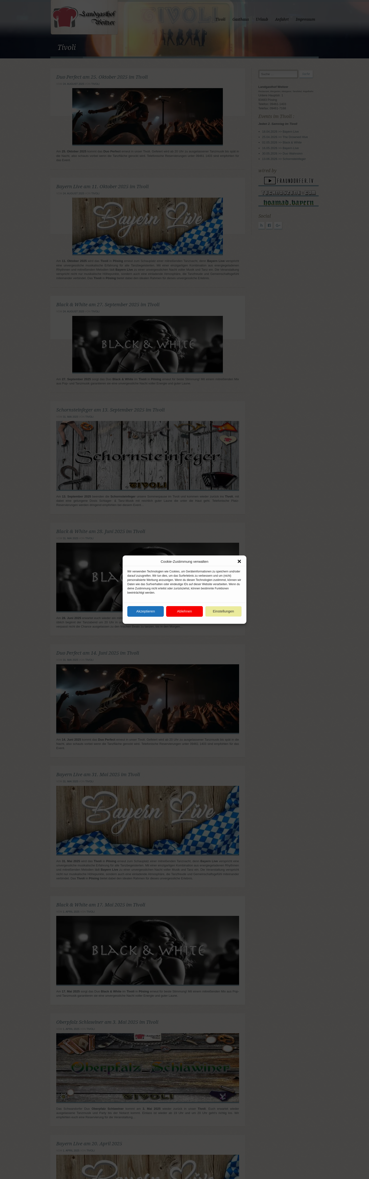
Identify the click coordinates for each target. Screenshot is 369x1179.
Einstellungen (223, 611)
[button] (239, 561)
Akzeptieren (145, 611)
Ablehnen (184, 611)
